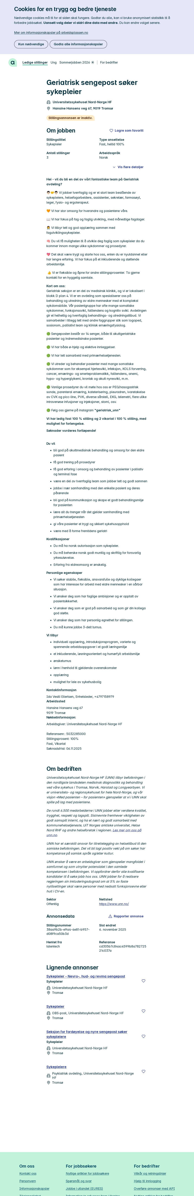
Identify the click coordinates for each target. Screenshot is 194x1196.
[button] (126, 916)
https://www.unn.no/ (114, 904)
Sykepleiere (56, 1067)
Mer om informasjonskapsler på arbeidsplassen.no (51, 32)
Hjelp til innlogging (147, 1181)
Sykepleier (55, 1006)
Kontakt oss (27, 1173)
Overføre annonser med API (154, 1188)
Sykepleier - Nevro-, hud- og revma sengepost (85, 976)
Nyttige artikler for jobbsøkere (87, 1173)
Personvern (27, 1181)
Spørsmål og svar (79, 1181)
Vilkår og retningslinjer (150, 1173)
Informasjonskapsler (34, 1188)
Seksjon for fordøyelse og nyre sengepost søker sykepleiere (86, 1034)
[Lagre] (143, 981)
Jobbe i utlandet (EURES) (84, 1188)
